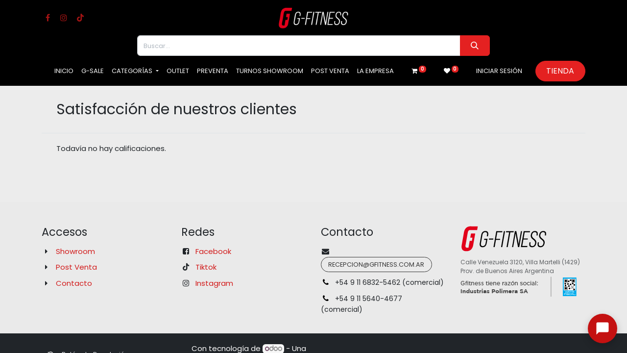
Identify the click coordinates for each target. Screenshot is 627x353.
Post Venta (76, 267)
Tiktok (206, 267)
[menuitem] (63, 71)
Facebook (213, 251)
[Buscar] (475, 45)
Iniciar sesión (499, 71)
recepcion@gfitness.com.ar (376, 264)
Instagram (214, 283)
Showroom (75, 251)
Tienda (560, 70)
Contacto (74, 283)
